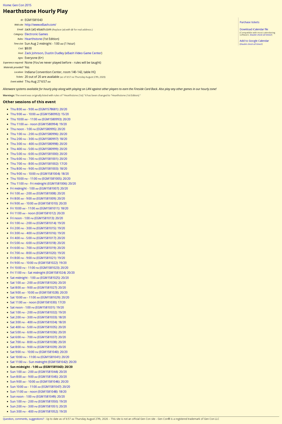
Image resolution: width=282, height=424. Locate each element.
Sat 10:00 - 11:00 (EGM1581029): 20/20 (39, 297)
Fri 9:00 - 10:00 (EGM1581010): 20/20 (38, 203)
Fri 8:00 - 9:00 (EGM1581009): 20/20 (37, 198)
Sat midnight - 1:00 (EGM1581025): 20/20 (39, 278)
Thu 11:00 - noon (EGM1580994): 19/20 (38, 124)
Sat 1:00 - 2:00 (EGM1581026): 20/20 (38, 283)
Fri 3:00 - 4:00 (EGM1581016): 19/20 (37, 233)
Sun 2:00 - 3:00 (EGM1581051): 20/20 (38, 406)
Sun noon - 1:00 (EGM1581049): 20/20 (37, 396)
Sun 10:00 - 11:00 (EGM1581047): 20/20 (40, 387)
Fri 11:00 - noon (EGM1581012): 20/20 (37, 213)
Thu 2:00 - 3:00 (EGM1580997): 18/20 (38, 139)
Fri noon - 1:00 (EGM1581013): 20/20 (36, 218)
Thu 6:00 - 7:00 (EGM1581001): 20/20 (38, 159)
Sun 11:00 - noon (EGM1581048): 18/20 (38, 392)
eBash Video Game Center (83, 53)
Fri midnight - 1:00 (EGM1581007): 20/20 (39, 188)
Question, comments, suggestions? (23, 419)
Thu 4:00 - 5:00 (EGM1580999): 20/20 (38, 149)
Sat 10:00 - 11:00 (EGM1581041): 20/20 (39, 357)
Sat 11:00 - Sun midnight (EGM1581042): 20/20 (43, 362)
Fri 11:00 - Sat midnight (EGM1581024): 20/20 (42, 273)
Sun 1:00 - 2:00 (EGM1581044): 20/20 (38, 372)
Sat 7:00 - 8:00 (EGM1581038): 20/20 (38, 342)
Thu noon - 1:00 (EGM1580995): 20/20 (37, 129)
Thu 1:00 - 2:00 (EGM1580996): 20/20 (38, 134)
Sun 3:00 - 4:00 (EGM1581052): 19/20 (38, 411)
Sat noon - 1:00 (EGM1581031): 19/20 (37, 307)
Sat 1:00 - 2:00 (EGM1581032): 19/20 (38, 312)
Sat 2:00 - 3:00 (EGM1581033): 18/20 (38, 317)
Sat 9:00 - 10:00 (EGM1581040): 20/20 (39, 352)
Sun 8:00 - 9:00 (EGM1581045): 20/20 (38, 377)
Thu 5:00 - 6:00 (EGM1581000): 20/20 (38, 154)
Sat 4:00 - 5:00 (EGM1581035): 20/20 (38, 327)
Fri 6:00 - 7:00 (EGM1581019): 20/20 (37, 248)
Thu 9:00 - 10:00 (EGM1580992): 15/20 (39, 114)
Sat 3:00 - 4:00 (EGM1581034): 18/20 (38, 322)
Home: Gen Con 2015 (17, 5)
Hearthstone (33, 39)
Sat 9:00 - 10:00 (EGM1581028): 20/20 (39, 292)
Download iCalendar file (254, 29)
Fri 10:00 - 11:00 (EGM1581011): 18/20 (39, 208)
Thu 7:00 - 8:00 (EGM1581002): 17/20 (38, 164)
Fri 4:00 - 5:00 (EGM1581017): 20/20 (37, 238)
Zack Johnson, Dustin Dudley (44, 53)
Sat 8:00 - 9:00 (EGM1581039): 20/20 (38, 347)
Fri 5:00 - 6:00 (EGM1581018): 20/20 (37, 243)
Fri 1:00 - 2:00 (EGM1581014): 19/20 (37, 223)
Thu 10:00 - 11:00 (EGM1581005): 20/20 (40, 179)
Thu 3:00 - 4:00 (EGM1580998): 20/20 (38, 144)
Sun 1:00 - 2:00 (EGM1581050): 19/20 (38, 401)
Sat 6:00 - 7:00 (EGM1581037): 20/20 (38, 337)
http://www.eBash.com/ (40, 25)
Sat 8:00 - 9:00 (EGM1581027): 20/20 (38, 288)
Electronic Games (36, 34)
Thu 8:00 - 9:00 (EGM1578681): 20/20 (38, 109)
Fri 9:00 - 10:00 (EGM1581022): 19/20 (38, 263)
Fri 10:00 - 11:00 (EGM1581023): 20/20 (39, 268)
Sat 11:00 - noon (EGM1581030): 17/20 (38, 302)
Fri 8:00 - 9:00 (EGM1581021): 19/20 (37, 258)
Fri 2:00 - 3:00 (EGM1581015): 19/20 (37, 228)
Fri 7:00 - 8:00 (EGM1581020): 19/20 (37, 253)
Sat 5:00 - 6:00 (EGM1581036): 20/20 (38, 332)
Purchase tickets (249, 22)
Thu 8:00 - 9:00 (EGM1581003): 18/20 (38, 169)
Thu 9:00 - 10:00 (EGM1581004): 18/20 (39, 174)
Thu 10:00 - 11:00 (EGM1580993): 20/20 (40, 119)
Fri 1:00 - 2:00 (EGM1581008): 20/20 (37, 193)
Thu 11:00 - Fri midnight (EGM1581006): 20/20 (43, 183)
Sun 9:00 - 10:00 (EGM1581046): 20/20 (39, 382)
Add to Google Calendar (254, 40)
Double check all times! (261, 34)
